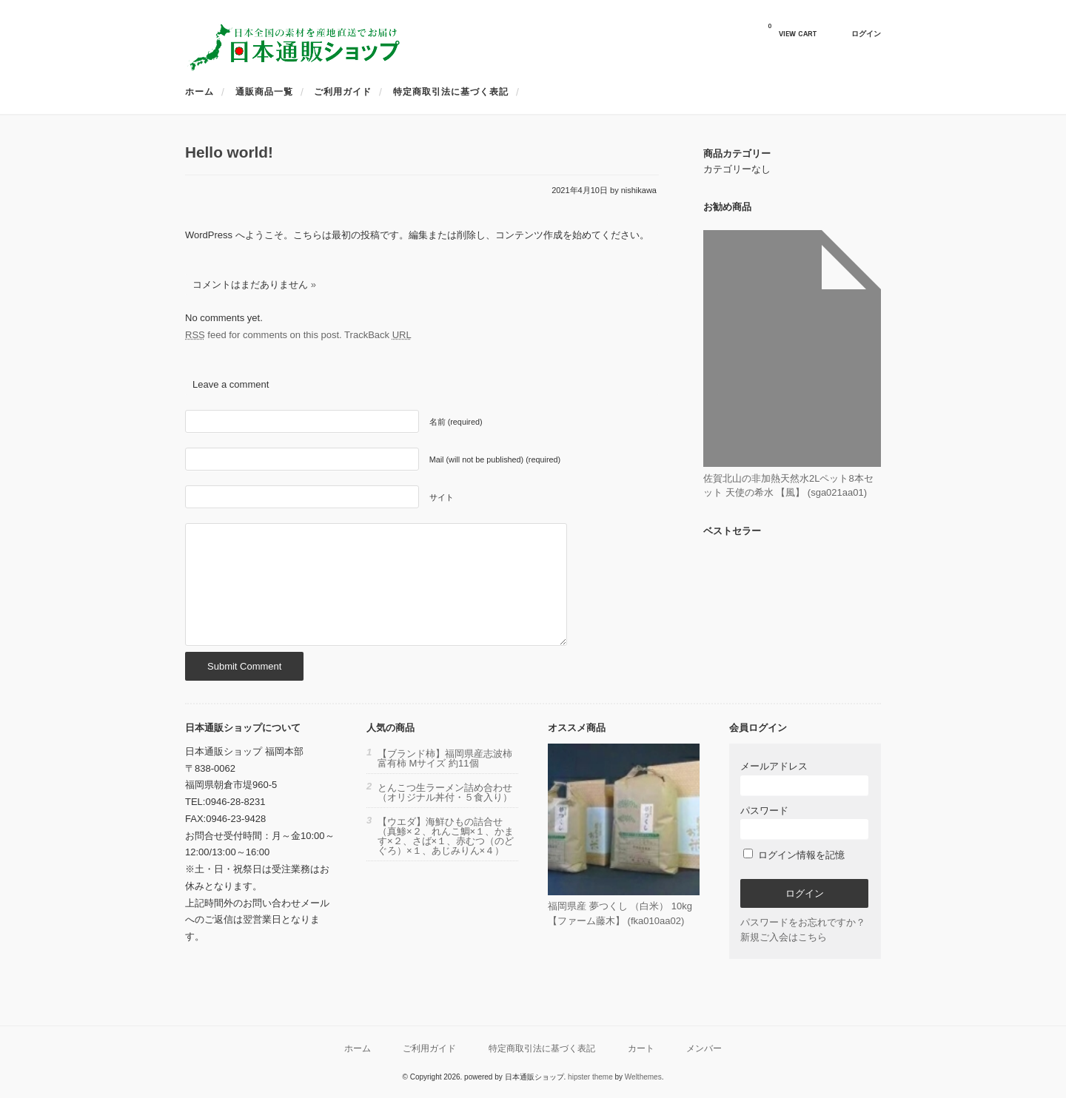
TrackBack (378, 334)
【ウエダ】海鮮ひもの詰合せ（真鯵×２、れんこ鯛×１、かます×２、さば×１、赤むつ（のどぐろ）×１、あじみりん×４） (446, 836)
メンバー (704, 1048)
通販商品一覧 (264, 92)
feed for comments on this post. (263, 334)
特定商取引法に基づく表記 (451, 92)
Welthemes (643, 1077)
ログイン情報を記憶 (794, 854)
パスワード (804, 822)
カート (641, 1048)
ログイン (866, 33)
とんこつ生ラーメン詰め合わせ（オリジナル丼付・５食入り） (445, 792)
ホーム (199, 92)
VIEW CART (792, 30)
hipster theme (590, 1077)
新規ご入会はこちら (783, 937)
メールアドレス (804, 778)
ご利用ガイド (343, 92)
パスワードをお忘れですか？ (802, 922)
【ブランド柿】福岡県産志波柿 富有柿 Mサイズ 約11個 (445, 758)
